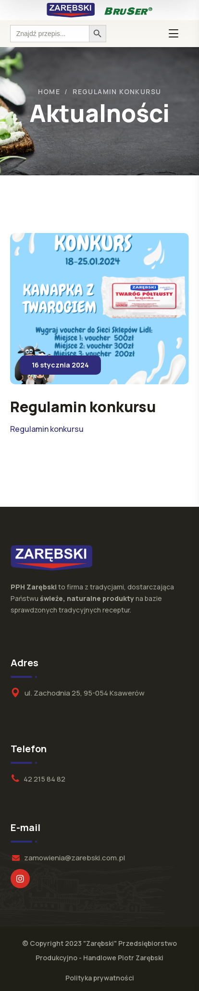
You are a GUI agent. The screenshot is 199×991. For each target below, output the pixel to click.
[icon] (20, 878)
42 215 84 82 (44, 779)
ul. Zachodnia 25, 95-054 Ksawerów (85, 693)
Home (49, 91)
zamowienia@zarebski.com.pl (74, 858)
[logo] (71, 9)
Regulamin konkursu (47, 429)
